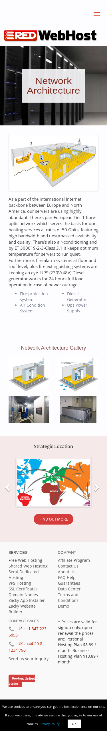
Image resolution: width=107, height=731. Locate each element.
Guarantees (69, 583)
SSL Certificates (23, 589)
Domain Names (23, 594)
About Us (66, 571)
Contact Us (68, 566)
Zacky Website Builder (22, 608)
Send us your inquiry (29, 658)
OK (74, 724)
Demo (63, 606)
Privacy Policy (49, 724)
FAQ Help (67, 577)
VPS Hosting (20, 583)
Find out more (53, 519)
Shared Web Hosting (28, 566)
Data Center (69, 589)
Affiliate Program (74, 560)
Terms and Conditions (68, 597)
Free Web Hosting (25, 560)
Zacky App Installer (27, 600)
